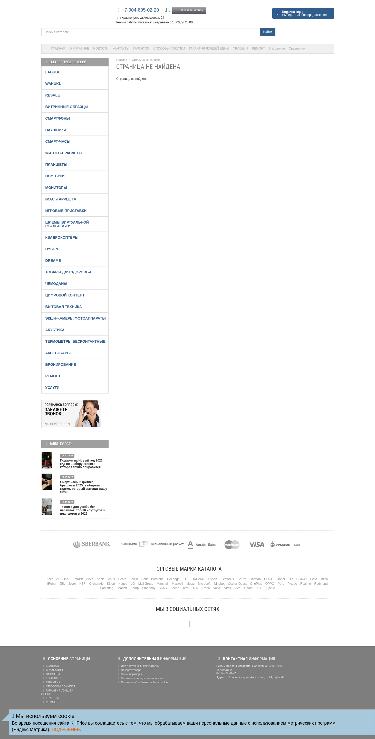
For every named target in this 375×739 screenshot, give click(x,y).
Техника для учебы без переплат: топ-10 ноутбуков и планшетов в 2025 (82, 510)
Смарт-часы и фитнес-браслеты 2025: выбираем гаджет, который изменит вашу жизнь (83, 487)
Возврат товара (128, 669)
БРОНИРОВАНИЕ (60, 364)
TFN (195, 588)
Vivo (237, 588)
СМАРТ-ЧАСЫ (57, 141)
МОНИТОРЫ (56, 188)
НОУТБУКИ (55, 176)
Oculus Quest (237, 584)
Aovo (89, 579)
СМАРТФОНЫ (57, 118)
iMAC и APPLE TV (60, 199)
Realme (305, 584)
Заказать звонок (189, 10)
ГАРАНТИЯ (141, 48)
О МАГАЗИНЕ (79, 48)
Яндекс (269, 588)
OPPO (269, 584)
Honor (281, 579)
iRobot (51, 584)
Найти (267, 32)
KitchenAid (96, 584)
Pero (281, 584)
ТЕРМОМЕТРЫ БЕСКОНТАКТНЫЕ (75, 341)
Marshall (162, 584)
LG (133, 584)
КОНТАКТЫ (121, 48)
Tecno (175, 588)
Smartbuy (148, 588)
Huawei (301, 579)
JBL (62, 584)
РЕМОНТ (258, 48)
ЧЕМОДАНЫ (56, 284)
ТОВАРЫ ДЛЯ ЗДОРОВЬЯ (68, 272)
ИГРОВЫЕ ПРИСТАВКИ (66, 211)
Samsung (106, 588)
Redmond (321, 584)
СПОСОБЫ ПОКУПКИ (169, 48)
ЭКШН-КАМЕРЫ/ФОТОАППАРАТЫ (75, 318)
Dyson (212, 579)
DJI (186, 579)
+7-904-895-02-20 (140, 10)
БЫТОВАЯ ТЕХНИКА (63, 307)
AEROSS (62, 579)
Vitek (227, 588)
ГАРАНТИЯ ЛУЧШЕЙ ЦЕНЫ (209, 48)
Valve (217, 588)
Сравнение (297, 48)
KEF (82, 584)
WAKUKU (53, 84)
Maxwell (177, 584)
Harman (255, 579)
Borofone (157, 579)
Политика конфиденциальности (139, 678)
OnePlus (256, 584)
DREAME (53, 260)
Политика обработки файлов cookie (142, 682)
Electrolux (227, 579)
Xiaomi (248, 588)
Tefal (185, 588)
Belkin (134, 579)
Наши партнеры (129, 674)
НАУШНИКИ (55, 130)
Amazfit (78, 579)
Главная (121, 59)
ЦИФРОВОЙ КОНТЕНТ (65, 295)
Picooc (292, 584)
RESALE (52, 95)
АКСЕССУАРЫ (58, 353)
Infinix (324, 579)
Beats (122, 579)
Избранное (277, 48)
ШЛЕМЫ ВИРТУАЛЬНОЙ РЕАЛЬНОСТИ (67, 224)
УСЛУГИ (52, 388)
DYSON (51, 249)
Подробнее (66, 729)
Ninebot (219, 584)
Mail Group (145, 584)
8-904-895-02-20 (226, 673)
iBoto (313, 579)
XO (259, 588)
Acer (49, 579)
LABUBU (53, 72)
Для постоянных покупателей (137, 665)
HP (291, 579)
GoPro (241, 579)
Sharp (134, 588)
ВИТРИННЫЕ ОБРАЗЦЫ (66, 107)
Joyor (72, 584)
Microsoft (204, 584)
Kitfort (111, 584)
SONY (163, 588)
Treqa (206, 588)
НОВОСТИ (100, 48)
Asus (111, 579)
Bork (144, 579)
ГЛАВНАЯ (58, 48)
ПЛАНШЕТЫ (56, 164)
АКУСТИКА (55, 330)
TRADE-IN (240, 48)
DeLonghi (173, 579)
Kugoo (122, 584)
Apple (101, 579)
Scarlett (122, 588)
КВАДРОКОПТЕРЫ (62, 237)
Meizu (190, 584)
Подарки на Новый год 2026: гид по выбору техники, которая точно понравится (81, 464)
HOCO (268, 579)
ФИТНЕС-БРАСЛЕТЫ (63, 153)
